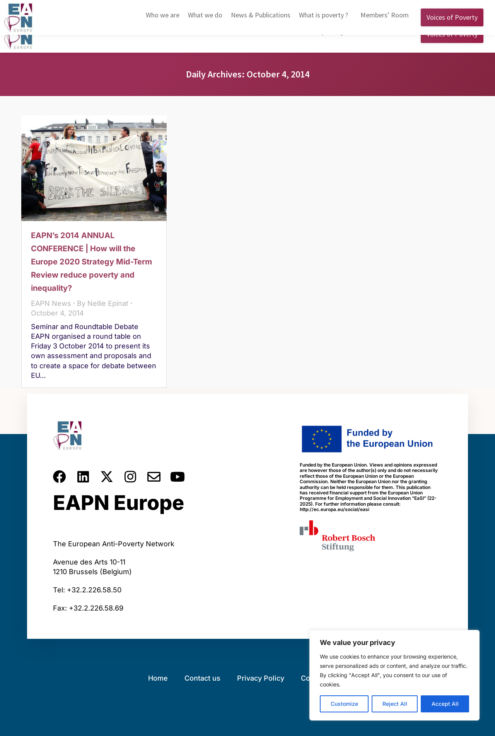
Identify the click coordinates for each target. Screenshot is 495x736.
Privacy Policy (260, 678)
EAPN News (51, 303)
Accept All (445, 703)
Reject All (394, 703)
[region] (394, 675)
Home (158, 678)
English (358, 7)
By (102, 303)
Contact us (202, 678)
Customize (344, 703)
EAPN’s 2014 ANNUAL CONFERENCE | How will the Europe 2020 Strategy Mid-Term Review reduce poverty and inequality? (91, 262)
